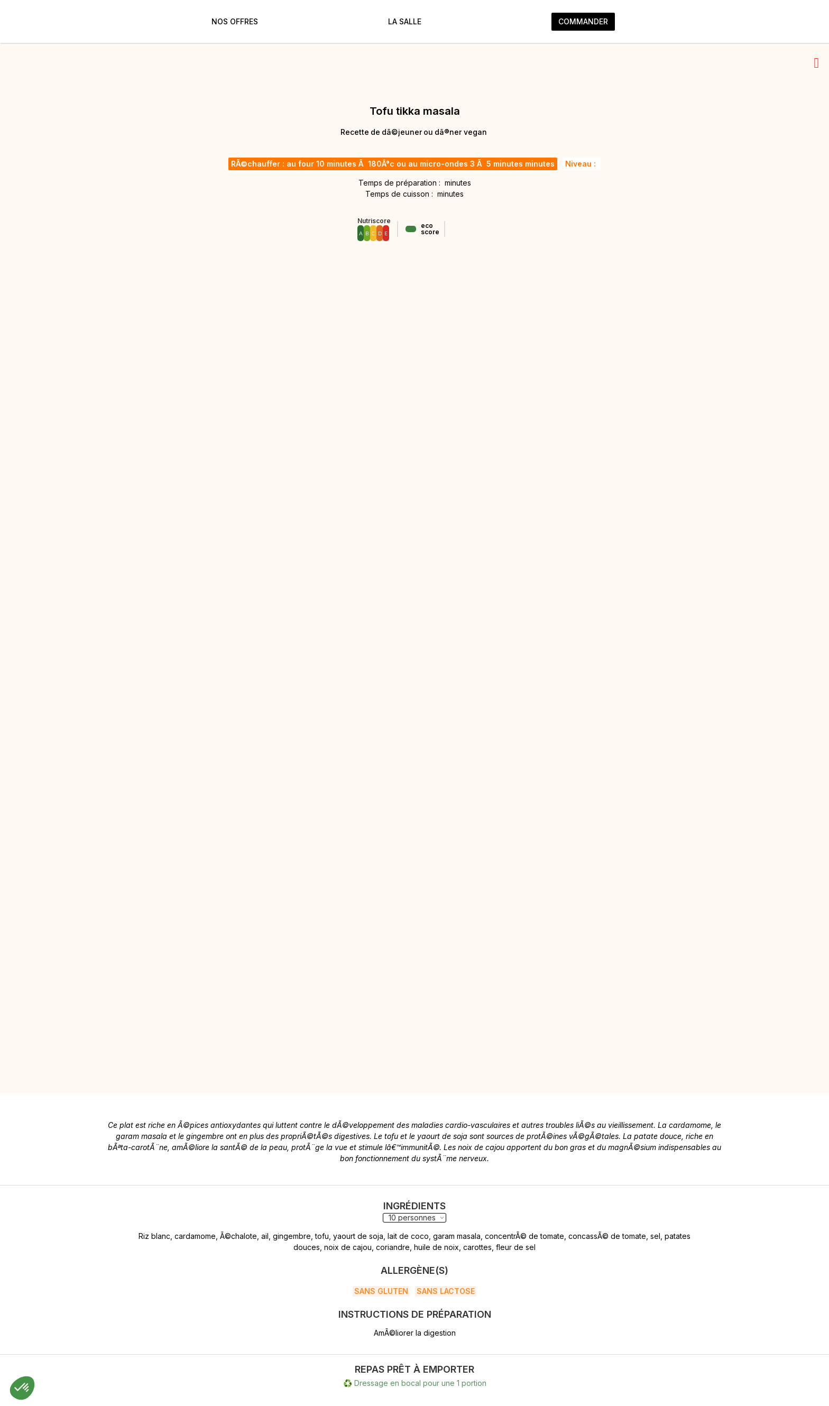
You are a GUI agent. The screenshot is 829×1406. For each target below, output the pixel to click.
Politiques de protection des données (163, 1355)
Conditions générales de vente (151, 1381)
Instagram (332, 1355)
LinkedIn (330, 1368)
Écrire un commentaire (177, 1204)
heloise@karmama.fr (570, 1355)
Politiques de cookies (135, 1368)
